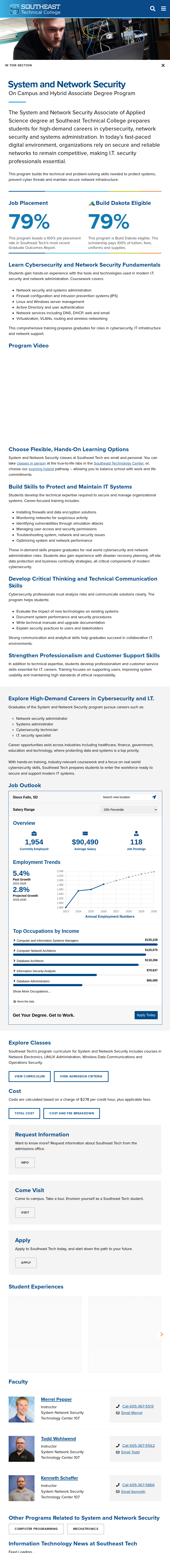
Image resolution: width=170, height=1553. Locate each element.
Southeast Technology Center (118, 463)
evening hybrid (41, 469)
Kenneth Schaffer (59, 1445)
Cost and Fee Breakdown (71, 1113)
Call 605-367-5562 (138, 1412)
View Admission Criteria (81, 1076)
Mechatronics (85, 1495)
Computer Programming (36, 1495)
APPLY (26, 1263)
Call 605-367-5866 (138, 1451)
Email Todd (130, 1418)
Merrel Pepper (56, 1366)
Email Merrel (131, 1379)
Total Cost (24, 1113)
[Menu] (163, 8)
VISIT (25, 1212)
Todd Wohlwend (58, 1405)
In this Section (18, 65)
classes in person (31, 463)
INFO (25, 1162)
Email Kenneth (133, 1458)
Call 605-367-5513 (138, 1373)
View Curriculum (30, 1076)
